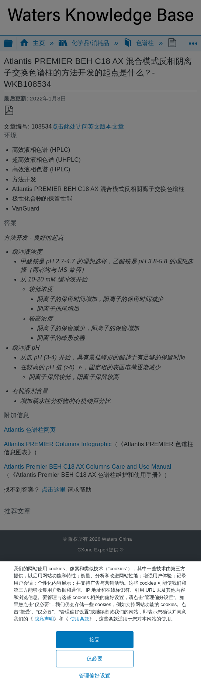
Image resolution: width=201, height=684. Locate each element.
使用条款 (79, 619)
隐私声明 (44, 619)
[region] (100, 622)
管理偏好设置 (94, 675)
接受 (94, 640)
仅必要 (94, 658)
